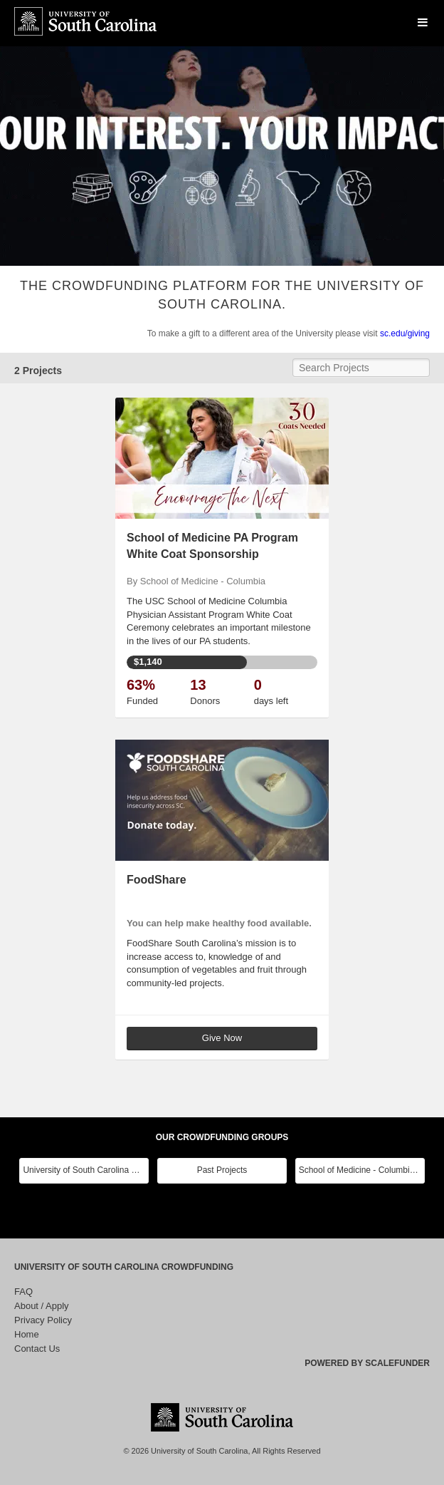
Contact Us (37, 1348)
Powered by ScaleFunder (367, 1363)
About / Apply (41, 1305)
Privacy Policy (43, 1320)
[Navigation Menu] (422, 22)
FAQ (23, 1291)
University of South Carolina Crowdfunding (123, 1267)
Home (26, 1334)
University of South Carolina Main (86, 1170)
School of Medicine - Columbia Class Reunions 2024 (362, 1170)
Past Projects (222, 1170)
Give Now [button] (222, 1038)
